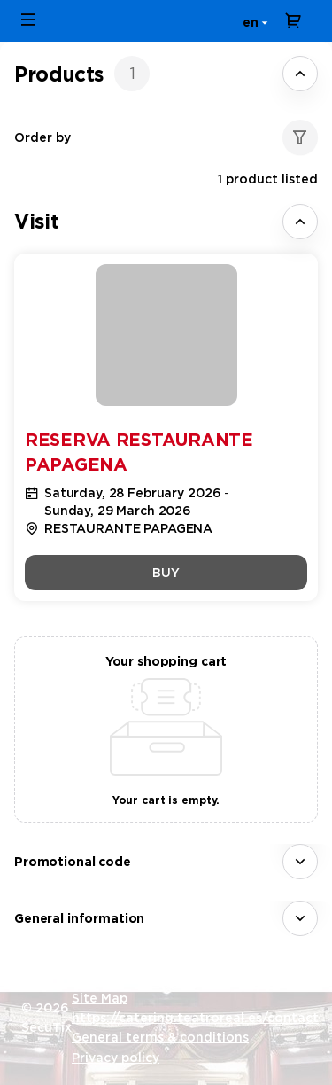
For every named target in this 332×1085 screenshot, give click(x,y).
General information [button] (79, 918)
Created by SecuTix (134, 978)
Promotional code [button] (72, 862)
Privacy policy (115, 1057)
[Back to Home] (166, 21)
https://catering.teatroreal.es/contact (195, 1018)
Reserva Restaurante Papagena (139, 452)
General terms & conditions (160, 1037)
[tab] (166, 73)
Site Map (99, 998)
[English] (252, 21)
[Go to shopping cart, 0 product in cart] (293, 20)
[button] (28, 19)
